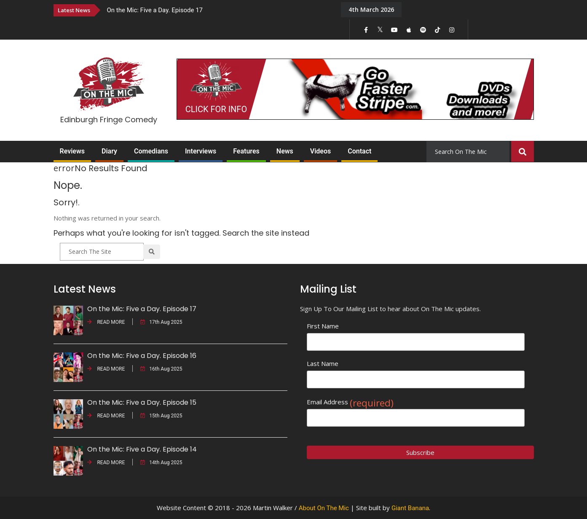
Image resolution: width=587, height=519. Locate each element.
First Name (323, 326)
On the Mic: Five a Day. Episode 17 (155, 10)
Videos (320, 151)
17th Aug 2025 (161, 322)
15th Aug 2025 (161, 416)
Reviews (72, 151)
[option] (218, 10)
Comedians (151, 151)
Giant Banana (410, 508)
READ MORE (106, 322)
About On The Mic (324, 508)
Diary (109, 151)
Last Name (322, 363)
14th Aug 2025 (161, 462)
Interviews (200, 151)
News (284, 151)
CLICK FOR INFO (216, 109)
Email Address (350, 402)
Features (246, 151)
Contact (359, 151)
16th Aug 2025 (161, 369)
